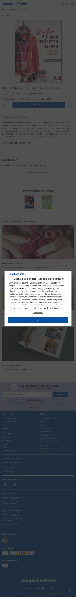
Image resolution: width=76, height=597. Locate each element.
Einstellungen (54, 308)
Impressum (18, 308)
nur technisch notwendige (35, 308)
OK (38, 320)
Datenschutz (38, 313)
